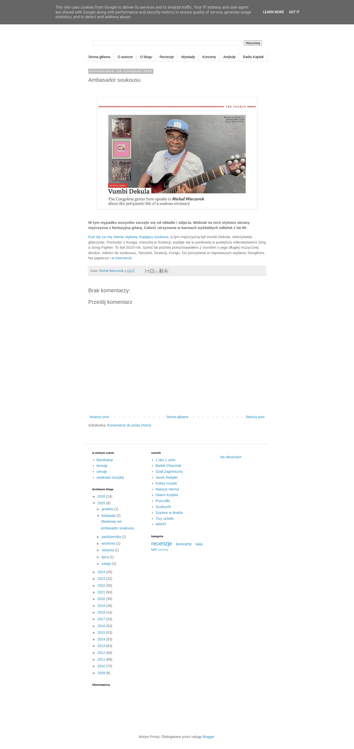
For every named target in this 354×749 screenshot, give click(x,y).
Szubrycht (163, 507)
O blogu (146, 57)
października (112, 537)
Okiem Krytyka (167, 495)
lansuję (102, 466)
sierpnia (108, 550)
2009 (102, 673)
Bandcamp (105, 460)
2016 (102, 626)
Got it (294, 12)
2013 (102, 646)
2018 (102, 612)
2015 (102, 633)
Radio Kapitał (253, 57)
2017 (102, 619)
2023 (102, 579)
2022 (102, 585)
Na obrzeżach (230, 457)
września (109, 543)
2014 (102, 639)
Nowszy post (99, 417)
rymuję (102, 471)
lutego (107, 564)
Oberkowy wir (111, 521)
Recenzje (167, 57)
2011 (102, 659)
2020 (102, 599)
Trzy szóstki (165, 519)
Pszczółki (163, 501)
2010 (102, 666)
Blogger (208, 737)
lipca (106, 557)
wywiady (163, 549)
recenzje (161, 543)
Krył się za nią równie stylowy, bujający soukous (128, 237)
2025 (102, 503)
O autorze (125, 57)
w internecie (122, 258)
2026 (102, 496)
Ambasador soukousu (117, 528)
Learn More (273, 12)
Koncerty (209, 57)
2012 (102, 653)
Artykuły (229, 57)
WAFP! (161, 524)
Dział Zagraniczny (169, 471)
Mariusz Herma (167, 489)
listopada (109, 516)
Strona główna (99, 57)
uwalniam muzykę (110, 477)
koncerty (184, 544)
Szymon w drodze (169, 513)
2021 (102, 592)
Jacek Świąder (167, 477)
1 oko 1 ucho (165, 460)
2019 (102, 606)
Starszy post (255, 417)
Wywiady (188, 57)
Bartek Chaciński (168, 466)
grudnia (108, 509)
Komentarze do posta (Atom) (129, 425)
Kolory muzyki (166, 483)
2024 (102, 572)
